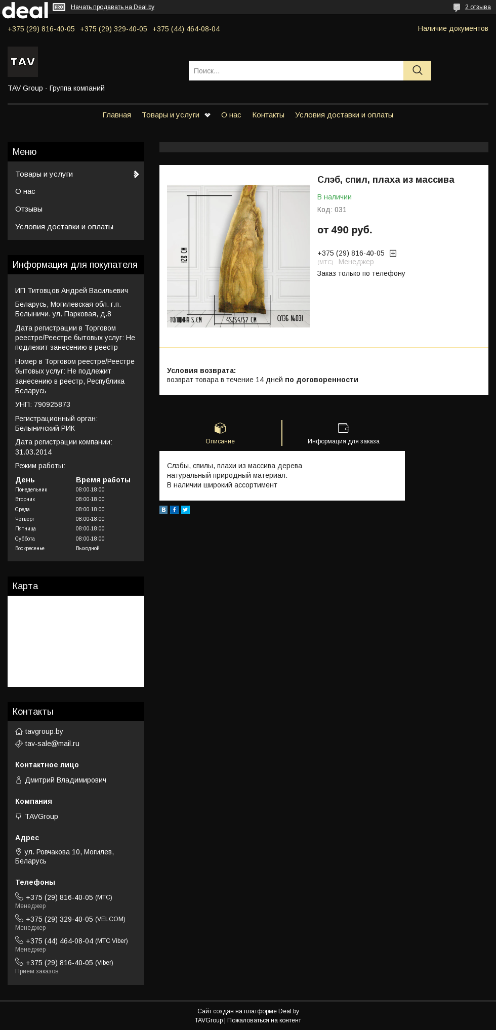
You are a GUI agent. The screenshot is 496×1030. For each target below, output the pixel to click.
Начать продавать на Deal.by (112, 7)
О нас (231, 114)
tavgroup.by (44, 731)
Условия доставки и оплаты (344, 114)
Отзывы (29, 208)
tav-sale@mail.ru (52, 743)
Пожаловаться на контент (264, 1020)
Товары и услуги (170, 114)
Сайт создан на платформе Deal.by (248, 1011)
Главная (116, 114)
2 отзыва (478, 7)
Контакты (268, 114)
